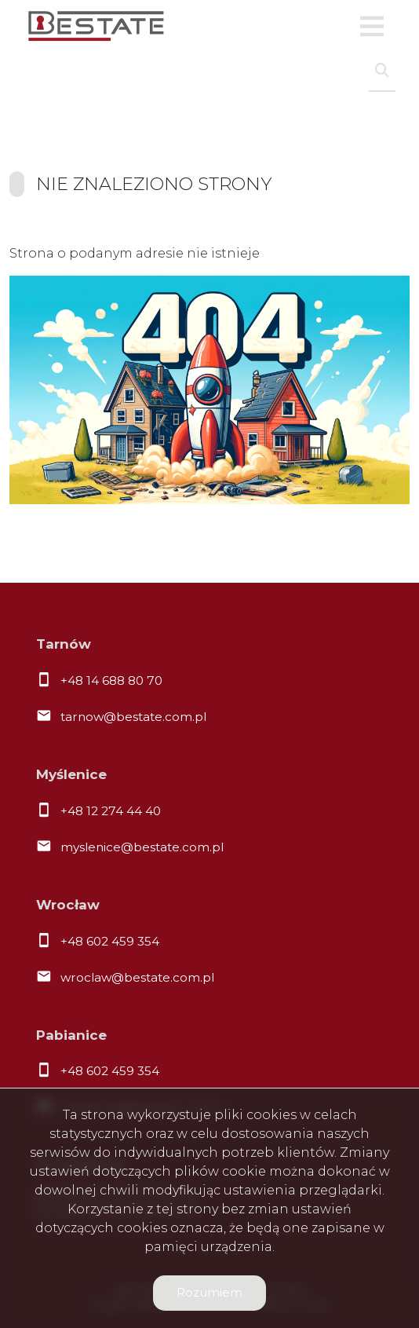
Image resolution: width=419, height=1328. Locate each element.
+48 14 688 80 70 (111, 680)
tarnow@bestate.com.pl (133, 716)
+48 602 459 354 (109, 941)
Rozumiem (209, 1292)
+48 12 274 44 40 (110, 810)
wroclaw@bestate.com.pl (137, 977)
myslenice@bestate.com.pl (142, 847)
